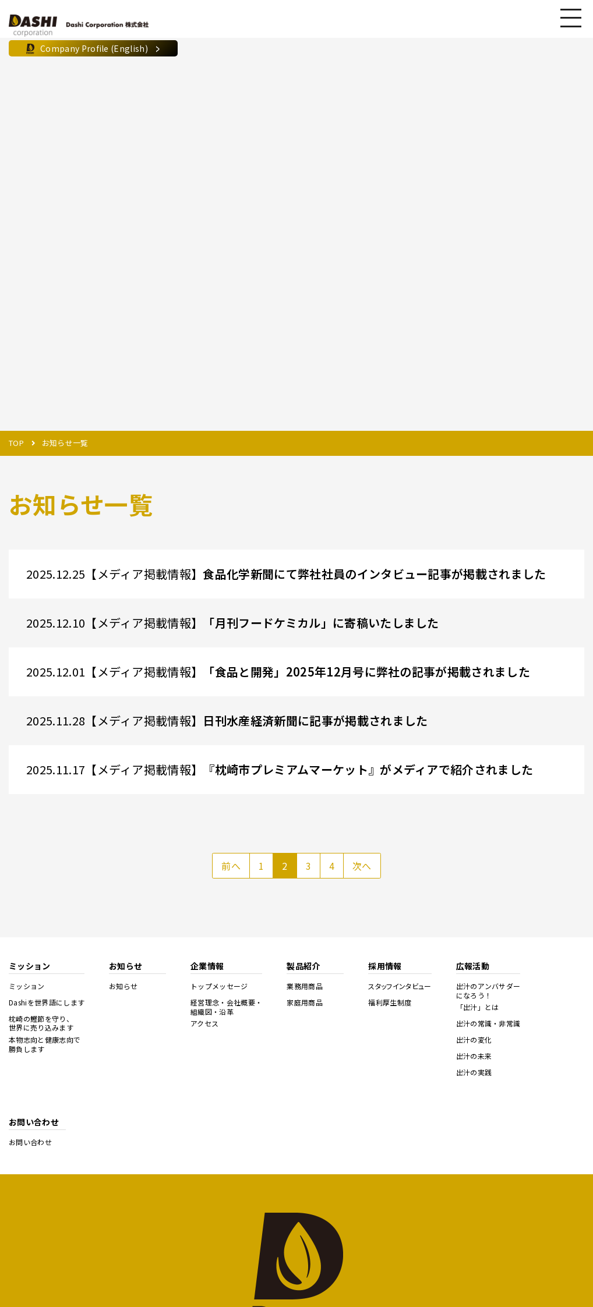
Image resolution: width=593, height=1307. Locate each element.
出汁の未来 (474, 1056)
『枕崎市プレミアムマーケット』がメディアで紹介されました (368, 769)
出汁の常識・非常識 (488, 1023)
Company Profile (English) (93, 48)
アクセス (204, 1023)
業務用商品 (305, 986)
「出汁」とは (477, 1007)
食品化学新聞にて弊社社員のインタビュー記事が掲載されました (374, 573)
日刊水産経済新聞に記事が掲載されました (315, 720)
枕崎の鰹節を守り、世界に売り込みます (41, 1023)
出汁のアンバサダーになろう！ (488, 991)
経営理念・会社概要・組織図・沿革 (226, 1007)
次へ (362, 866)
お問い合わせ (30, 1142)
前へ (231, 866)
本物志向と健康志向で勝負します (44, 1044)
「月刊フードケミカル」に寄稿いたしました (321, 622)
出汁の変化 (474, 1039)
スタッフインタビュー (399, 986)
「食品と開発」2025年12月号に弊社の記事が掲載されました (366, 671)
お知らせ (123, 986)
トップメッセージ (219, 986)
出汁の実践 (474, 1072)
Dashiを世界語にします (46, 1002)
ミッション (27, 986)
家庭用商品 (305, 1002)
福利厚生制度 (389, 1002)
